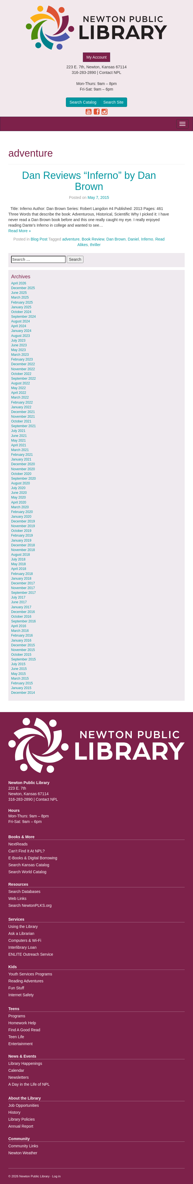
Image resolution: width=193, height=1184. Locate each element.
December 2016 (23, 612)
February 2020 (22, 512)
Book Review (93, 239)
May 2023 (18, 350)
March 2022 (20, 397)
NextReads (18, 844)
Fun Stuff (16, 988)
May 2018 (18, 564)
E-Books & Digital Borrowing (32, 858)
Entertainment (20, 1044)
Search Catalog (83, 102)
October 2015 (21, 655)
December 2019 (23, 521)
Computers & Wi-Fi (24, 940)
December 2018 (23, 545)
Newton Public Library (34, 1176)
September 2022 (23, 379)
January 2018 (21, 578)
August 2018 (20, 555)
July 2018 (18, 559)
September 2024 (23, 317)
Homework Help (22, 1023)
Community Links (23, 1146)
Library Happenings (25, 1063)
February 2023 (22, 359)
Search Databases (24, 891)
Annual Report (20, 1126)
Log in (56, 1176)
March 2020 (20, 507)
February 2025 (22, 302)
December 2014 (23, 693)
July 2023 (18, 340)
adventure (71, 239)
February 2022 (22, 402)
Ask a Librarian (21, 933)
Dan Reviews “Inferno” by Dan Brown (89, 181)
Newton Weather (22, 1153)
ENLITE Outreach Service (30, 954)
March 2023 (20, 355)
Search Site (113, 102)
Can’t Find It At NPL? (26, 851)
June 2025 (19, 293)
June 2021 (19, 436)
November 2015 (23, 650)
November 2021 (23, 417)
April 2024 (18, 326)
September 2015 (23, 659)
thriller (95, 244)
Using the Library (23, 926)
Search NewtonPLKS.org (30, 905)
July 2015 (18, 664)
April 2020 (18, 502)
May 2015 (18, 674)
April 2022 (18, 393)
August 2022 (20, 383)
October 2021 (21, 421)
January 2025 (21, 307)
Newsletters (18, 1077)
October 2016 (21, 617)
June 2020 (19, 493)
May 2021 (18, 440)
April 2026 (18, 283)
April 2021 (18, 445)
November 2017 (23, 588)
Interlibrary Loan (22, 947)
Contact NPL (110, 72)
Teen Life (16, 1037)
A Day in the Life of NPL (29, 1084)
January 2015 (21, 688)
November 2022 (23, 369)
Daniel (133, 239)
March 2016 (20, 631)
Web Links (17, 898)
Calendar (16, 1070)
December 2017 (23, 583)
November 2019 (23, 526)
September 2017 (23, 593)
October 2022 (21, 374)
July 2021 (18, 431)
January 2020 (21, 517)
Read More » (19, 231)
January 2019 (21, 540)
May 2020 (18, 497)
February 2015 (22, 683)
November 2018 (23, 550)
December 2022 (23, 364)
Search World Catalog (27, 872)
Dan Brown (116, 239)
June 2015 (19, 669)
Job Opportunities (23, 1105)
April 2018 (18, 569)
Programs (16, 1016)
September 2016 (23, 621)
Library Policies (21, 1119)
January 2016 (21, 640)
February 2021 (22, 455)
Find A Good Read (24, 1030)
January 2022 (21, 407)
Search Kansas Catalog (28, 865)
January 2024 (21, 331)
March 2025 (20, 297)
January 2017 (21, 607)
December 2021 (23, 412)
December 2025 (23, 288)
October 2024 (21, 312)
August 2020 (20, 483)
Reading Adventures (25, 981)
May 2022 (18, 388)
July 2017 (18, 597)
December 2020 (23, 464)
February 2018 (22, 574)
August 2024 (20, 321)
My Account (96, 57)
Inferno (147, 239)
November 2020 (23, 469)
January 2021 (21, 459)
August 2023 (20, 336)
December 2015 (23, 645)
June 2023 (19, 345)
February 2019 (22, 535)
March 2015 (20, 678)
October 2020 (21, 474)
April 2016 (18, 626)
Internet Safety (21, 995)
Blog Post (39, 239)
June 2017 (19, 602)
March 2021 (20, 450)
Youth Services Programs (30, 974)
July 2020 (18, 488)
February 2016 (22, 635)
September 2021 (23, 426)
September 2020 (23, 478)
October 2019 (21, 531)
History (14, 1112)
